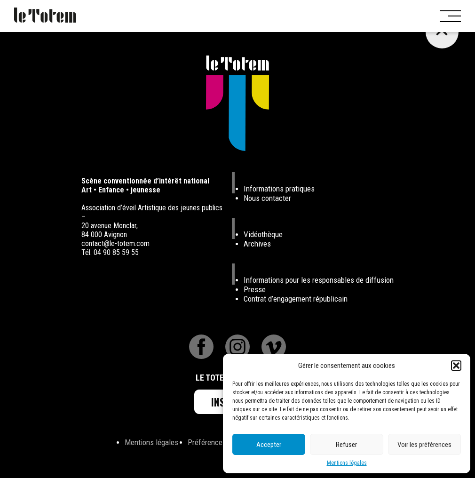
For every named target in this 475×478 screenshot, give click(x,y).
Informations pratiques (279, 188)
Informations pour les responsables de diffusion (319, 280)
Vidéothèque (263, 234)
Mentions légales (347, 463)
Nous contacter (267, 198)
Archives (257, 243)
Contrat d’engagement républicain (296, 298)
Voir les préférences (424, 444)
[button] (456, 365)
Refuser (346, 444)
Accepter (268, 444)
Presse (255, 289)
